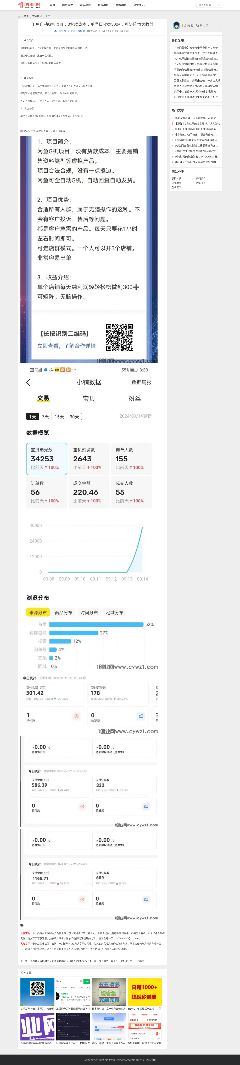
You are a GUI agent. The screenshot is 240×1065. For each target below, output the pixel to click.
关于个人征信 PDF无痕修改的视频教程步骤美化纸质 (204, 91)
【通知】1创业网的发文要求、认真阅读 (197, 123)
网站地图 (151, 1059)
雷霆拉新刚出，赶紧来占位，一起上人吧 (197, 80)
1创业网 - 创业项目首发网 (69, 31)
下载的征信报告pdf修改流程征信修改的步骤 (199, 69)
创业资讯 (138, 5)
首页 (52, 5)
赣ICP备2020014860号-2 (130, 1059)
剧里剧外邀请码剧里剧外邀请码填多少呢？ (199, 129)
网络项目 (121, 5)
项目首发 (67, 5)
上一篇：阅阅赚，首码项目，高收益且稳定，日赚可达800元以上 (54, 961)
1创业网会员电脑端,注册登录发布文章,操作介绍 (202, 145)
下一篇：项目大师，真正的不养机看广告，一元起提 (117, 961)
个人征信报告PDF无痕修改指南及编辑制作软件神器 (203, 64)
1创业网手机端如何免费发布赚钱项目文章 (198, 140)
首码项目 (85, 5)
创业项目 (103, 5)
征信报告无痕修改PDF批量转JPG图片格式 (198, 97)
